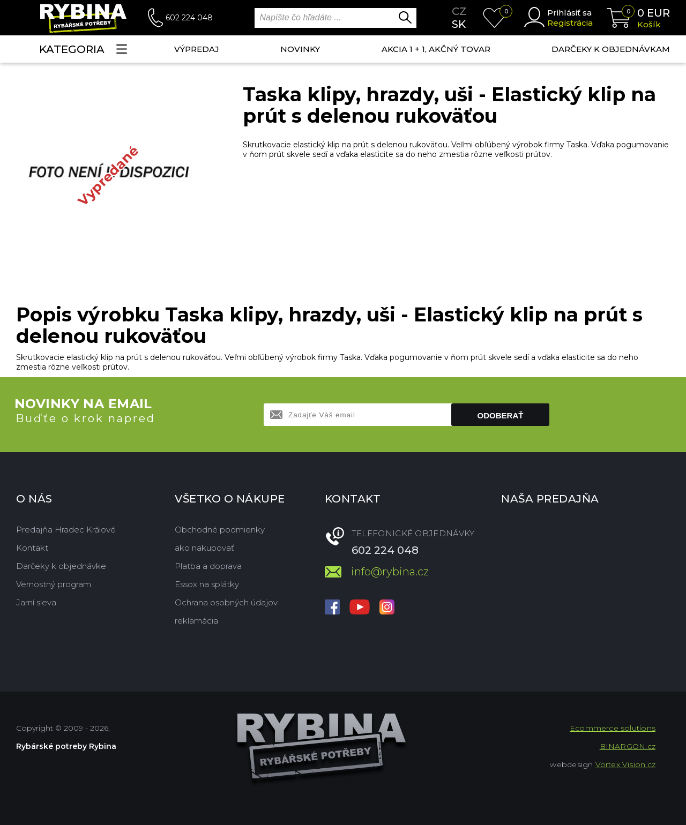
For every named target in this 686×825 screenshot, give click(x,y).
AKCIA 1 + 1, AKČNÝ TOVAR (436, 49)
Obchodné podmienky (220, 529)
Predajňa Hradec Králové (66, 529)
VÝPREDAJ (196, 49)
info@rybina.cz (390, 571)
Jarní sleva (36, 602)
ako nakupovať (204, 548)
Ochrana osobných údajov (226, 602)
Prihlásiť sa (569, 13)
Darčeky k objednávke (61, 566)
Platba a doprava (208, 566)
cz (459, 11)
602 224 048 (189, 17)
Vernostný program (53, 584)
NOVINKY (300, 49)
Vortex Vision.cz (625, 764)
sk (459, 24)
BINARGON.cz (627, 746)
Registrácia (570, 23)
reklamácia (196, 621)
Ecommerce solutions (612, 728)
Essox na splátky (207, 584)
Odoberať (501, 415)
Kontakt (32, 548)
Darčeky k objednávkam (610, 49)
